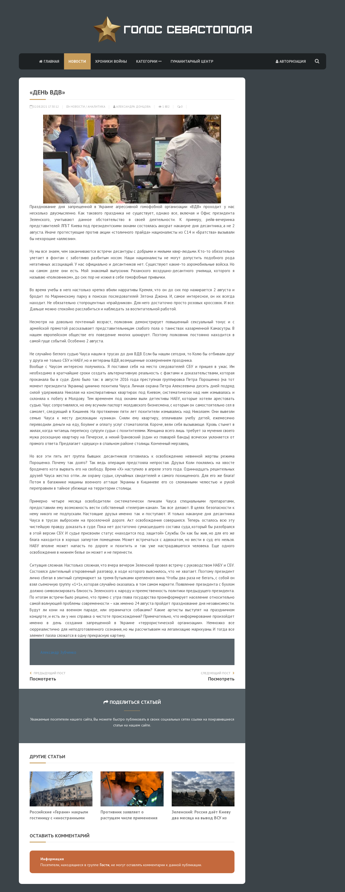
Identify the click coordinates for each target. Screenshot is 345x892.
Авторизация (291, 61)
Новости (77, 61)
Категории (148, 61)
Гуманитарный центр (192, 61)
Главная (49, 61)
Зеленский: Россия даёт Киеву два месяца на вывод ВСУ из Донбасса (201, 817)
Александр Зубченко (58, 652)
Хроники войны (111, 61)
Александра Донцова (132, 106)
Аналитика (96, 106)
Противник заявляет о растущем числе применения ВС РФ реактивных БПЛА (129, 817)
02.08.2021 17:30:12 (44, 106)
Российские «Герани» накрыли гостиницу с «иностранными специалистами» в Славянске (59, 817)
